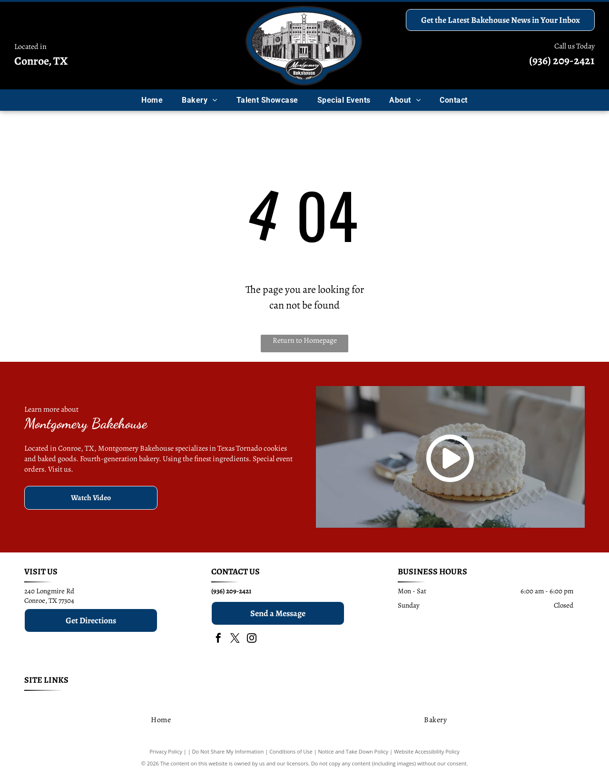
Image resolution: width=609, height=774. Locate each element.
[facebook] (218, 639)
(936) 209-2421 (562, 60)
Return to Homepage (305, 340)
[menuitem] (152, 100)
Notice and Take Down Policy (353, 751)
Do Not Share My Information (228, 751)
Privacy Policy (165, 751)
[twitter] (235, 639)
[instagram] (252, 639)
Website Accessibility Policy (427, 751)
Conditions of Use (291, 751)
